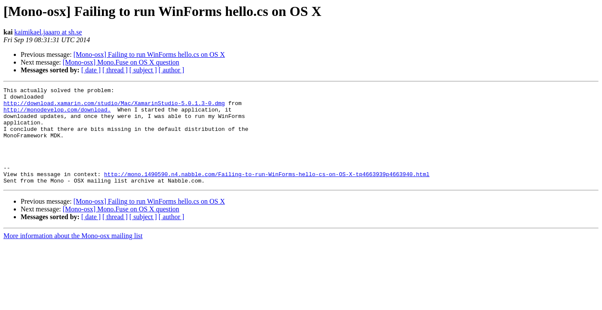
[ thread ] (115, 70)
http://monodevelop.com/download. (57, 114)
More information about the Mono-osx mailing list (73, 255)
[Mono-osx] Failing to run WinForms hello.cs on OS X (149, 54)
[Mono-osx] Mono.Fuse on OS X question (121, 62)
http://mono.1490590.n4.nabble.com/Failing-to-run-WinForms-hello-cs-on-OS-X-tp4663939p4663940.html (267, 192)
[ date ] (91, 70)
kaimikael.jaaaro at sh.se (48, 32)
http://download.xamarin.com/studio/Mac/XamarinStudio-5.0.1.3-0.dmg (114, 107)
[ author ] (171, 70)
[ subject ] (143, 70)
